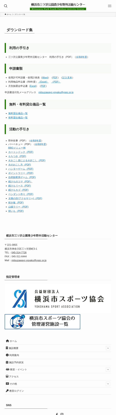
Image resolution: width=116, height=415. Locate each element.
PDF (55, 77)
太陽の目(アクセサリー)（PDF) (25, 198)
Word (45, 77)
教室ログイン (15, 390)
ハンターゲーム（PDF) (20, 169)
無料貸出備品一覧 (18, 113)
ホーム (11, 340)
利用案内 (12, 355)
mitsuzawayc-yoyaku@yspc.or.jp (56, 92)
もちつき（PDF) (17, 156)
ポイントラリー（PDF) (20, 173)
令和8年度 (81, 57)
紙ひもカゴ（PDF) (18, 190)
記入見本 (67, 77)
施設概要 (58, 348)
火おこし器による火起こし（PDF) (26, 160)
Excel (33, 86)
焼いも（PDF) (16, 211)
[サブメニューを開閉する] (108, 348)
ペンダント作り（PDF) (20, 194)
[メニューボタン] (110, 6)
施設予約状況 (15, 362)
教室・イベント (58, 369)
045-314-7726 (19, 252)
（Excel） (43, 82)
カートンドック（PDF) (20, 152)
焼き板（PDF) (16, 202)
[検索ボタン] (6, 6)
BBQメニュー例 (17, 148)
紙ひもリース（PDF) (19, 185)
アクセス (12, 376)
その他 (58, 384)
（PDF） (56, 82)
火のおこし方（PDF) (19, 164)
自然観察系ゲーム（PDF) (22, 177)
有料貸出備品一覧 (18, 117)
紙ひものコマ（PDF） (20, 181)
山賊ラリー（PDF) (18, 207)
